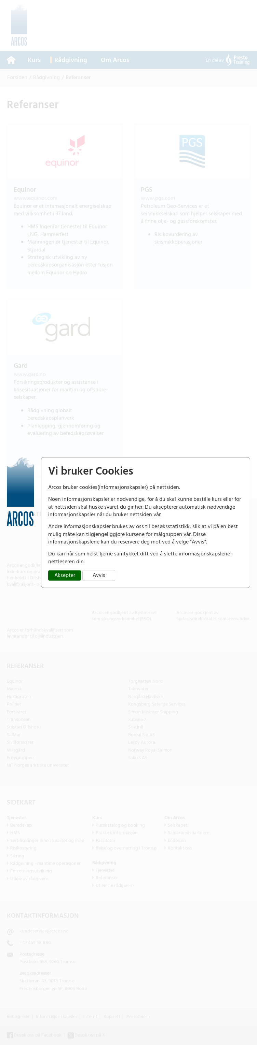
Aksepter (64, 575)
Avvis (99, 575)
